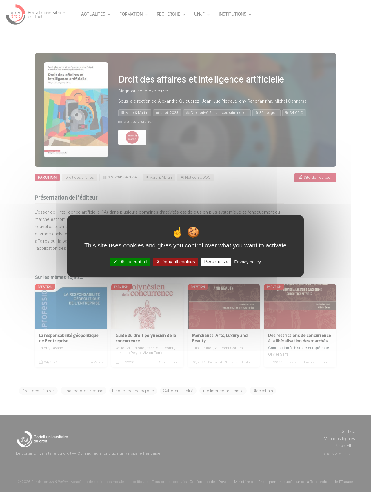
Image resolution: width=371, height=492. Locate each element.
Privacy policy (247, 261)
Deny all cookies (175, 261)
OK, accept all (130, 261)
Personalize (216, 261)
